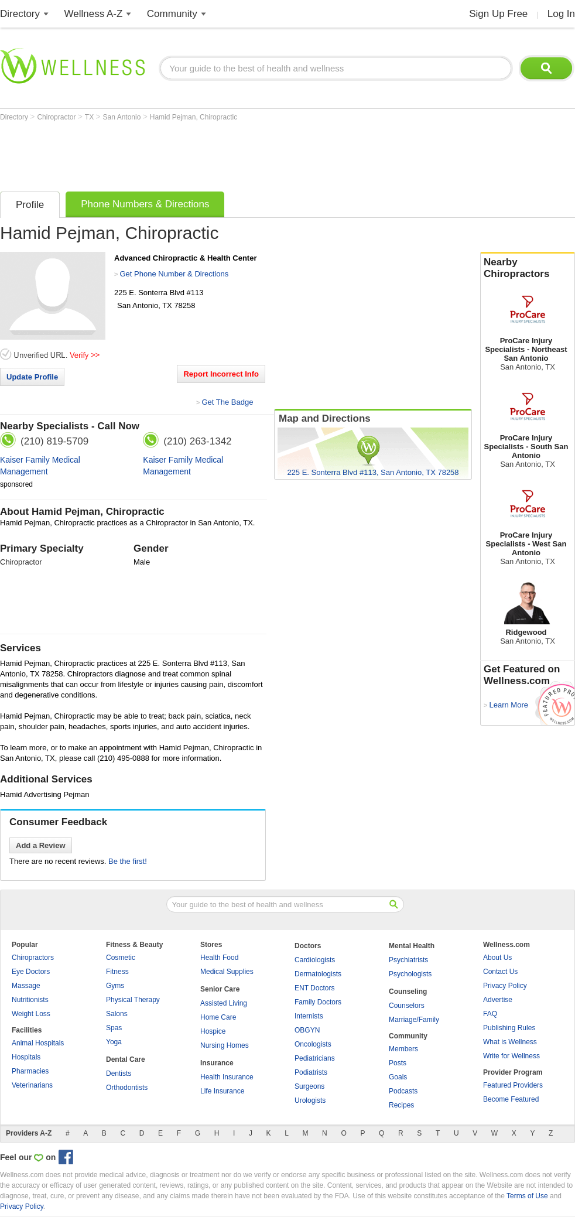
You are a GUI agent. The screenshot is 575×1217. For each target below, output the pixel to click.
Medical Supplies (227, 972)
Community (172, 13)
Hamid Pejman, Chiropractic (193, 117)
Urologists (310, 1100)
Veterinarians (32, 1085)
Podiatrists (311, 1072)
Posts (397, 1063)
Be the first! (127, 861)
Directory (20, 13)
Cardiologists (315, 960)
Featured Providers (513, 1085)
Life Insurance (222, 1091)
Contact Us (500, 972)
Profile (30, 204)
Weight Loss (31, 1014)
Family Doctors (318, 1002)
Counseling (408, 991)
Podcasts (403, 1091)
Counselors (407, 1005)
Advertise (497, 1000)
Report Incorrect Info (221, 374)
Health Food (219, 957)
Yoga (114, 1042)
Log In (561, 13)
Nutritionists (30, 1000)
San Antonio (123, 117)
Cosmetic (120, 957)
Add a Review (41, 845)
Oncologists (313, 1044)
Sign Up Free (498, 13)
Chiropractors (33, 957)
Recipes (401, 1105)
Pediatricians (315, 1058)
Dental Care (125, 1059)
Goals (398, 1077)
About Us (497, 957)
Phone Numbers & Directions (145, 204)
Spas (114, 1028)
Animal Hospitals (38, 1043)
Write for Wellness (511, 1056)
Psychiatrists (408, 960)
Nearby (527, 268)
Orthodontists (127, 1087)
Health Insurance (227, 1077)
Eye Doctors (31, 972)
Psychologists (410, 974)
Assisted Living (223, 1003)
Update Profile (32, 376)
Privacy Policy (505, 986)
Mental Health (411, 946)
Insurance (217, 1063)
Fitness (117, 972)
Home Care (218, 1017)
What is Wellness (510, 1042)
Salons (117, 1014)
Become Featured (511, 1099)
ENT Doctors (314, 988)
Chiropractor (57, 117)
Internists (309, 1016)
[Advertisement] (213, 153)
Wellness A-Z (93, 13)
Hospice (212, 1031)
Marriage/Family (414, 1020)
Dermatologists (318, 974)
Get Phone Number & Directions (173, 273)
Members (403, 1049)
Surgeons (309, 1086)
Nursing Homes (224, 1045)
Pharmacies (30, 1071)
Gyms (115, 986)
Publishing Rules (509, 1028)
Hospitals (26, 1057)
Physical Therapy (133, 1000)
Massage (26, 986)
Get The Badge (227, 402)
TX (90, 117)
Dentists (118, 1073)
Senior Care (219, 989)
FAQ (490, 1014)
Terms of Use (527, 1196)
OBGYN (307, 1030)
